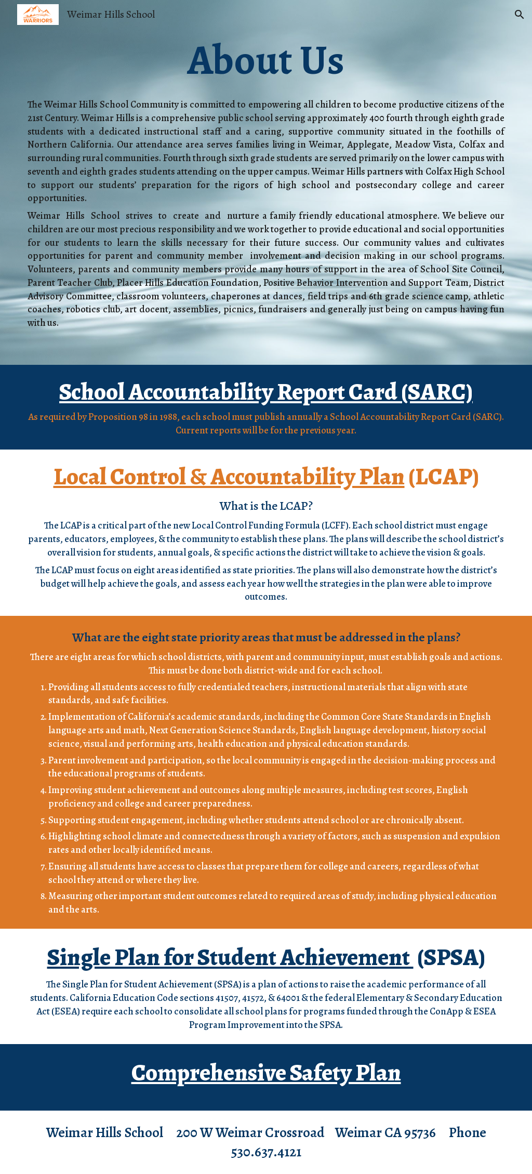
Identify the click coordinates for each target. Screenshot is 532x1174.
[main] (266, 60)
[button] (519, 14)
